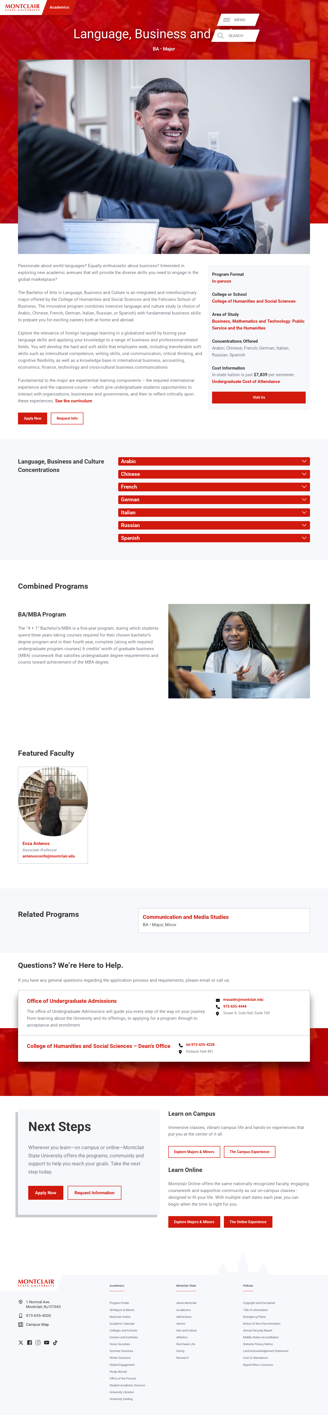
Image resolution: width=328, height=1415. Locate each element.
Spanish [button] (129, 538)
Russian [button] (129, 525)
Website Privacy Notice (258, 1344)
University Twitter (20, 1342)
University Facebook (29, 1342)
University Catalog (121, 1399)
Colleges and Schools (123, 1330)
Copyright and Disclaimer (259, 1303)
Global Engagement (122, 1365)
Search (309, 35)
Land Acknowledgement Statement (265, 1351)
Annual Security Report (257, 1330)
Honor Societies (120, 1344)
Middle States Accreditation (261, 1337)
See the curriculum (73, 400)
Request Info (67, 418)
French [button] (127, 487)
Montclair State (186, 1285)
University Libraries (122, 1392)
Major (169, 49)
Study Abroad (118, 1371)
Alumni (180, 1323)
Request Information (94, 1192)
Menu (313, 19)
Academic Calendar (122, 1323)
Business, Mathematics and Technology (251, 321)
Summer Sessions (121, 1351)
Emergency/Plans (254, 1317)
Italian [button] (127, 512)
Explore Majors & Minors (194, 1152)
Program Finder (119, 1303)
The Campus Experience (249, 1152)
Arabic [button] (127, 461)
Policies (248, 1285)
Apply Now (32, 418)
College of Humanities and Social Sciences (254, 301)
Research (182, 1357)
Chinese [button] (129, 474)
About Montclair (186, 1303)
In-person (221, 281)
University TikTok (55, 1342)
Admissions (184, 1317)
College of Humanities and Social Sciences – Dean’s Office (98, 1046)
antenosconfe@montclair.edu (49, 856)
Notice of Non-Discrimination (261, 1323)
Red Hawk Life (185, 1344)
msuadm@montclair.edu (243, 999)
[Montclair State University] (22, 7)
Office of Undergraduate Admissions (72, 1001)
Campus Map (33, 1324)
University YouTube (46, 1342)
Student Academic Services (127, 1385)
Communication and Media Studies (186, 917)
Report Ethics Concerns (258, 1365)
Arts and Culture (186, 1330)
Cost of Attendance (255, 1357)
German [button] (128, 499)
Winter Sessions (120, 1357)
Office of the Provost (123, 1378)
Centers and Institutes (124, 1337)
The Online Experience (248, 1222)
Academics (59, 7)
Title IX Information (255, 1310)
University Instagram (38, 1342)
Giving (180, 1351)
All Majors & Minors (122, 1310)
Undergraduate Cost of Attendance (246, 381)
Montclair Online (120, 1317)
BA (156, 49)
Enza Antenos (36, 843)
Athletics (182, 1337)
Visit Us (259, 397)
